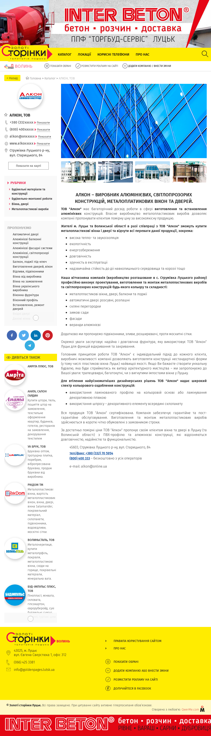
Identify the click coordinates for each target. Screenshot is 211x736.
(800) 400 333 (80, 458)
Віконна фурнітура (26, 295)
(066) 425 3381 (24, 662)
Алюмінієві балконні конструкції (27, 241)
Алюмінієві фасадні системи (32, 248)
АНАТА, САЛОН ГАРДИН (37, 393)
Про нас (142, 54)
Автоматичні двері (25, 234)
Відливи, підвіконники (28, 271)
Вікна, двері (20, 204)
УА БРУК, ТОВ (37, 446)
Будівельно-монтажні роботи (32, 199)
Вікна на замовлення (28, 281)
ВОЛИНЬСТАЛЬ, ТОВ (41, 540)
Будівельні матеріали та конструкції (28, 191)
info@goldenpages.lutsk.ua (34, 669)
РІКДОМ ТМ (35, 485)
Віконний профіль (25, 300)
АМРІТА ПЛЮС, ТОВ (40, 366)
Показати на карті (28, 166)
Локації (84, 54)
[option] (78, 172)
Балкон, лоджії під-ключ (30, 262)
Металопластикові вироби (30, 209)
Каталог (64, 54)
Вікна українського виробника (26, 288)
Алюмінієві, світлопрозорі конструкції (31, 255)
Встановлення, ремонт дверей (28, 307)
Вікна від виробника (27, 276)
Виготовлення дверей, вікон (33, 266)
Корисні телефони (113, 54)
